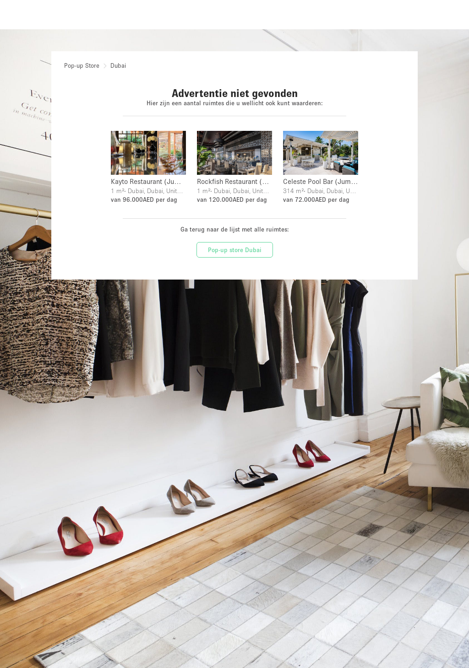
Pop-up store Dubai (235, 249)
